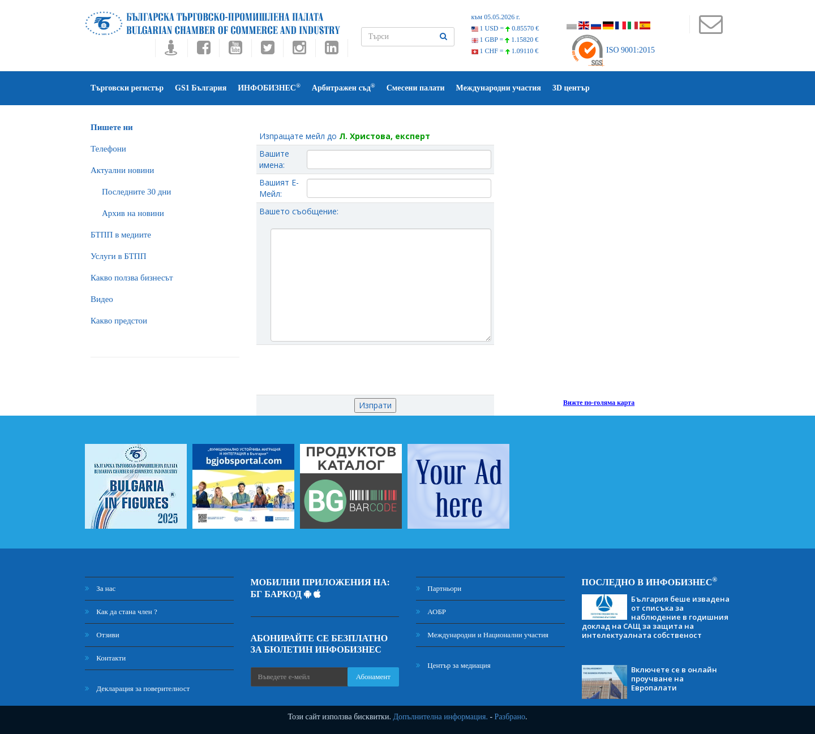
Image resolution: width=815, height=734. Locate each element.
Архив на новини (133, 213)
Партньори (438, 588)
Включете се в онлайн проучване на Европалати (674, 678)
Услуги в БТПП (118, 256)
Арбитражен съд (343, 87)
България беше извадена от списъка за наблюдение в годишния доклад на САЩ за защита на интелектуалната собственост (656, 617)
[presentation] (375, 370)
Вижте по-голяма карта (598, 403)
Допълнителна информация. (440, 717)
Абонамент (373, 676)
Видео (102, 299)
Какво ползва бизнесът (132, 277)
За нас (100, 588)
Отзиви (102, 635)
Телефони (108, 148)
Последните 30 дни (136, 191)
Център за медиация (453, 665)
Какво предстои (119, 320)
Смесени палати (416, 88)
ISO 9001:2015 (612, 50)
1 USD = (505, 28)
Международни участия (498, 88)
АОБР (431, 611)
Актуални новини (122, 170)
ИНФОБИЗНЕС (269, 87)
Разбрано (510, 717)
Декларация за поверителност (137, 688)
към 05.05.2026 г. (495, 17)
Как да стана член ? (121, 611)
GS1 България (200, 88)
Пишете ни (112, 127)
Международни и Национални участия (482, 635)
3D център (571, 88)
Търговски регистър (127, 88)
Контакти (105, 658)
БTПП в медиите (121, 234)
